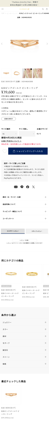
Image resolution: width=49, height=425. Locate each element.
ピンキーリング (12, 13)
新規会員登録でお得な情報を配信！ (24, 5)
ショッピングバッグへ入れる (28, 151)
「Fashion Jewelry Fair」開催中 (24, 2)
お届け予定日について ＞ (11, 141)
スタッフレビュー (37, 231)
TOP (2, 13)
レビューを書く (24, 240)
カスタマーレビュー (13, 231)
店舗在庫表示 (8, 119)
